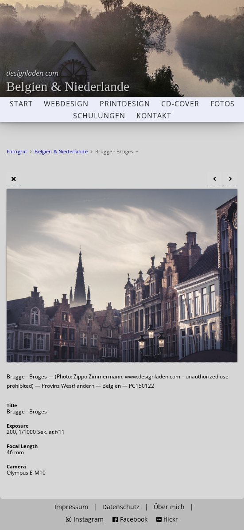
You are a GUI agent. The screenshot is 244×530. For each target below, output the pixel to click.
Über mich (169, 507)
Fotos (222, 104)
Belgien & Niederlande (67, 81)
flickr (167, 519)
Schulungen (99, 116)
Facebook (129, 519)
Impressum (71, 507)
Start (21, 104)
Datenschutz (120, 507)
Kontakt (153, 116)
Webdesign (66, 104)
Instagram (85, 519)
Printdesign (125, 104)
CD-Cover (180, 104)
